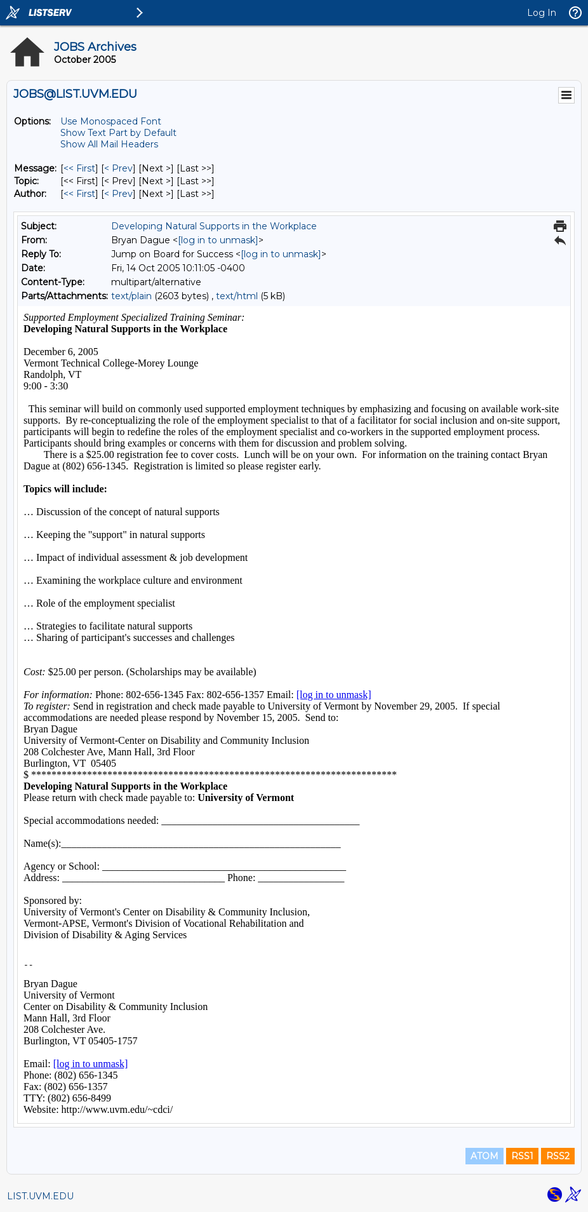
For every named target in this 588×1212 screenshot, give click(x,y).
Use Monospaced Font (110, 121)
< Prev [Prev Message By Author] (118, 193)
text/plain (131, 296)
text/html (237, 296)
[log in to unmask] (218, 240)
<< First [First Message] (79, 168)
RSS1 (522, 1156)
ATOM (484, 1156)
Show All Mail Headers (109, 144)
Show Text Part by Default (118, 132)
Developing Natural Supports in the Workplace (214, 226)
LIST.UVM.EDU (40, 1196)
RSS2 (558, 1156)
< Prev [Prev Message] (118, 168)
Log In (541, 12)
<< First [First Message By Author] (79, 193)
